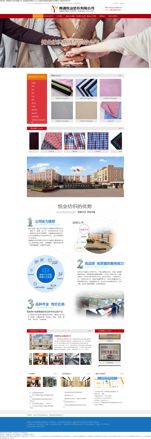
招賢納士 (102, 16)
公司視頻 (59, 16)
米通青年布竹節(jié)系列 (38, 120)
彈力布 (38, 103)
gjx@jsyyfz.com (104, 400)
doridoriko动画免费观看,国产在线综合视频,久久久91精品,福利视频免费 (66, 436)
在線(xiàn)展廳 (70, 16)
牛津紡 (38, 106)
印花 (38, 96)
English (122, 3)
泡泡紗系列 (38, 116)
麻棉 (38, 100)
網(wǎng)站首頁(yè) (38, 16)
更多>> (120, 75)
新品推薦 (51, 151)
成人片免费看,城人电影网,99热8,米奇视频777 (97, 436)
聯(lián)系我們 (113, 16)
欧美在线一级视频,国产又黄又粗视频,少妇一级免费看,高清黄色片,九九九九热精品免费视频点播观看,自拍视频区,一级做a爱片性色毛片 (35, 1)
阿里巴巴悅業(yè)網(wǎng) (41, 415)
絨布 (38, 89)
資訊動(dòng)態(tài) (80, 16)
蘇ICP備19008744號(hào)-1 (65, 422)
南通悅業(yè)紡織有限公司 (56, 415)
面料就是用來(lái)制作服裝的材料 (73, 392)
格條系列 (38, 110)
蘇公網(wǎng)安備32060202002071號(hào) (87, 422)
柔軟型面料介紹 (69, 395)
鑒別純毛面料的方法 (70, 402)
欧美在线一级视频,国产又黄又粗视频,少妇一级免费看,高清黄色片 (17, 434)
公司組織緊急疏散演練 (38, 392)
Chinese (115, 3)
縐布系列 (38, 113)
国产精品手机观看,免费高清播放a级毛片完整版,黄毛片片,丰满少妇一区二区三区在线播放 (23, 436)
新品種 (38, 83)
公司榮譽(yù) (109, 341)
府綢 (38, 86)
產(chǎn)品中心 (48, 16)
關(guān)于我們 (91, 16)
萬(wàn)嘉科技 (41, 426)
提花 (38, 93)
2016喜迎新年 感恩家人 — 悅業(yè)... (42, 403)
